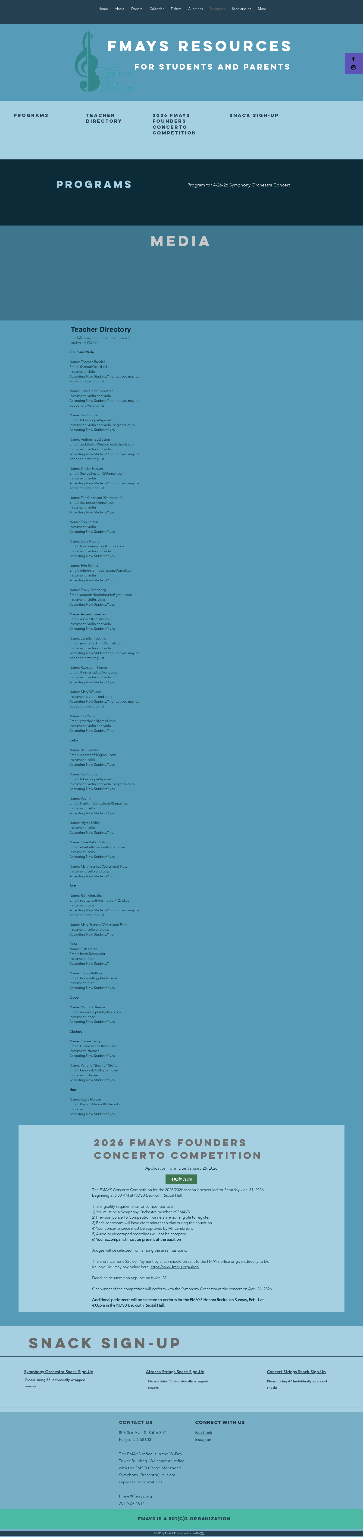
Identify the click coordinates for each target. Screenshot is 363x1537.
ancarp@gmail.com (95, 619)
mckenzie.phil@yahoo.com (100, 1012)
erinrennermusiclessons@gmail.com (107, 570)
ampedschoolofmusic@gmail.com (106, 594)
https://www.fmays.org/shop (174, 1267)
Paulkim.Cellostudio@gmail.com (105, 803)
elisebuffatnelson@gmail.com (102, 847)
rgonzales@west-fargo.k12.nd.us (104, 900)
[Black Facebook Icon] (353, 59)
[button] (291, 3)
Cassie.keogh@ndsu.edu (98, 1046)
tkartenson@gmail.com (97, 502)
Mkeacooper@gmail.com (99, 420)
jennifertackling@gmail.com (101, 643)
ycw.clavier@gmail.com (98, 721)
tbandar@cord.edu (94, 366)
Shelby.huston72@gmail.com (102, 473)
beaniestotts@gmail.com (99, 1070)
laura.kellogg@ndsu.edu (98, 978)
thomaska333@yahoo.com (100, 672)
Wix (202, 1533)
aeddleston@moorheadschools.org (107, 444)
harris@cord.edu (92, 953)
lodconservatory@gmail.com (102, 546)
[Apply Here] (181, 1179)
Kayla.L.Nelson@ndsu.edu (100, 1104)
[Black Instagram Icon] (353, 67)
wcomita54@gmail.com (98, 755)
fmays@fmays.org (135, 1496)
